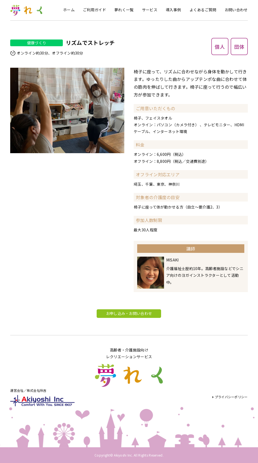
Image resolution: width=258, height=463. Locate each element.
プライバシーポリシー (231, 396)
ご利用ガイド (94, 9)
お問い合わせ (236, 9)
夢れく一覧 (123, 9)
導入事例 (173, 9)
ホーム (69, 9)
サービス (149, 9)
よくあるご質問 (203, 9)
